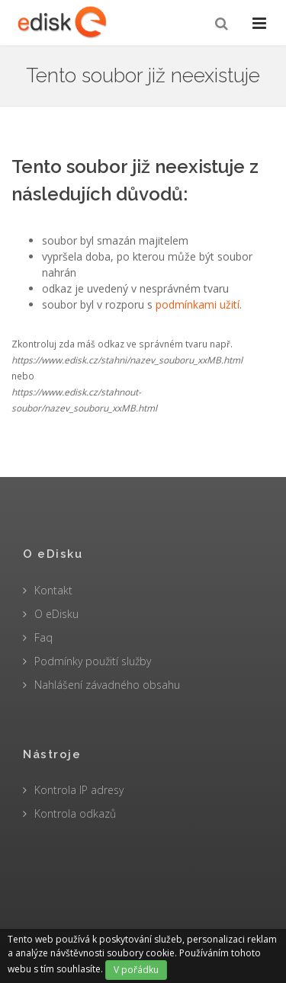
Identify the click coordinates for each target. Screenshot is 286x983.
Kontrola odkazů (75, 813)
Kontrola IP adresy (79, 790)
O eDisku (56, 614)
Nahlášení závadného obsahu (107, 684)
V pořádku (136, 969)
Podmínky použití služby (92, 661)
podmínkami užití (197, 304)
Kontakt (53, 590)
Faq (43, 637)
